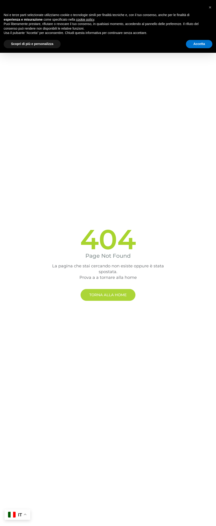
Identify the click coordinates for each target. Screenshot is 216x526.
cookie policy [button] (85, 19)
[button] (210, 7)
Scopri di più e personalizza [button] (32, 44)
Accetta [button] (199, 44)
